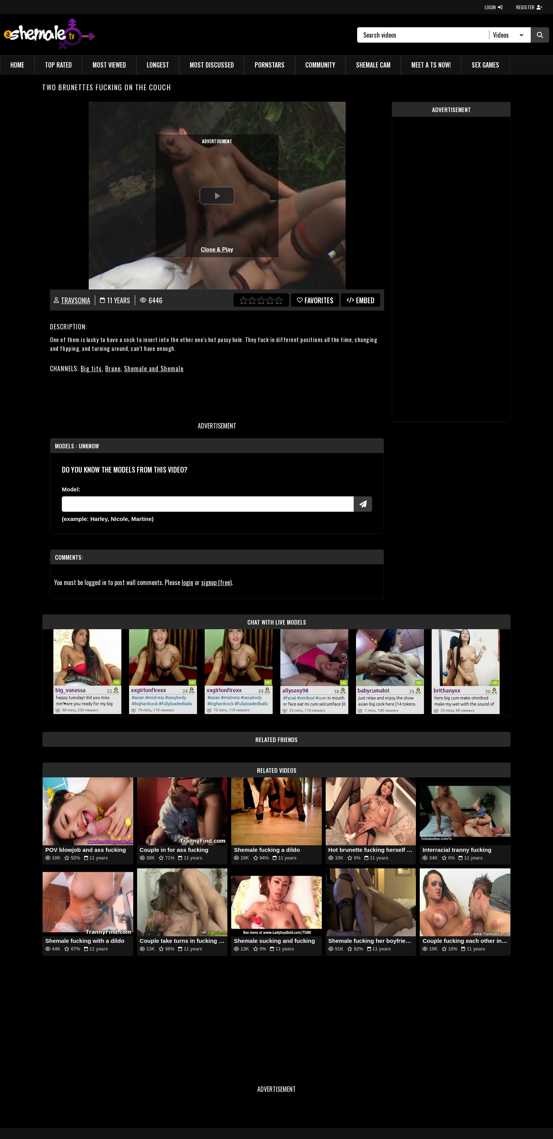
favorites (315, 300)
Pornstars (270, 64)
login (187, 582)
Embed (360, 300)
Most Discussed (212, 64)
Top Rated (58, 64)
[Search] (426, 35)
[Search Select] (507, 35)
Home (17, 64)
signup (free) (216, 582)
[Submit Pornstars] (363, 504)
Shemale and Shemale (154, 368)
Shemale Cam (373, 64)
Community (320, 64)
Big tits (91, 368)
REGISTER (529, 7)
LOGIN (493, 7)
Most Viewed (109, 64)
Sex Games (485, 64)
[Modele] (208, 504)
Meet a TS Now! (431, 64)
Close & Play (217, 249)
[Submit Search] (540, 35)
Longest (158, 64)
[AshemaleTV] (49, 34)
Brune (113, 368)
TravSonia (75, 300)
